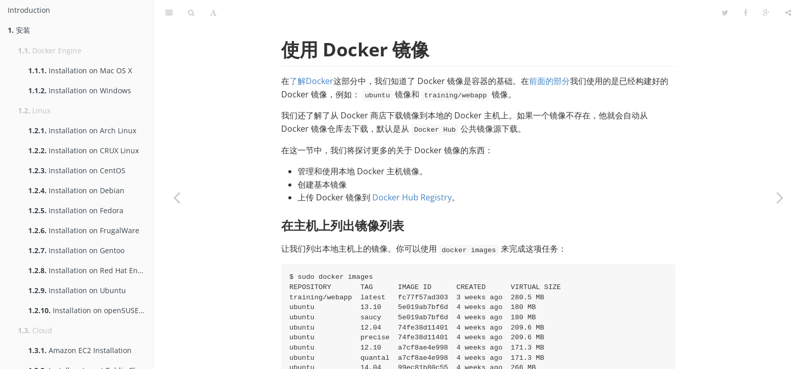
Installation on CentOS (76, 170)
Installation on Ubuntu (77, 290)
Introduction (29, 10)
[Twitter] (725, 13)
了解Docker (311, 81)
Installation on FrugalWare (83, 230)
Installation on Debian (76, 190)
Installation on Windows (79, 90)
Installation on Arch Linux (82, 130)
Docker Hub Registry (412, 197)
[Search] (191, 13)
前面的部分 (549, 81)
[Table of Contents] (169, 13)
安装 (19, 30)
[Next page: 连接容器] (780, 197)
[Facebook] (745, 13)
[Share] (788, 13)
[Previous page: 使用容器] (177, 197)
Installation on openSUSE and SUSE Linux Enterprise (90, 310)
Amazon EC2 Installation (80, 350)
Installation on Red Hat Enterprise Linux (90, 270)
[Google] (766, 13)
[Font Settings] (213, 13)
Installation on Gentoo (76, 250)
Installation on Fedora (75, 210)
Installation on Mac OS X (80, 70)
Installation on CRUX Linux (83, 150)
